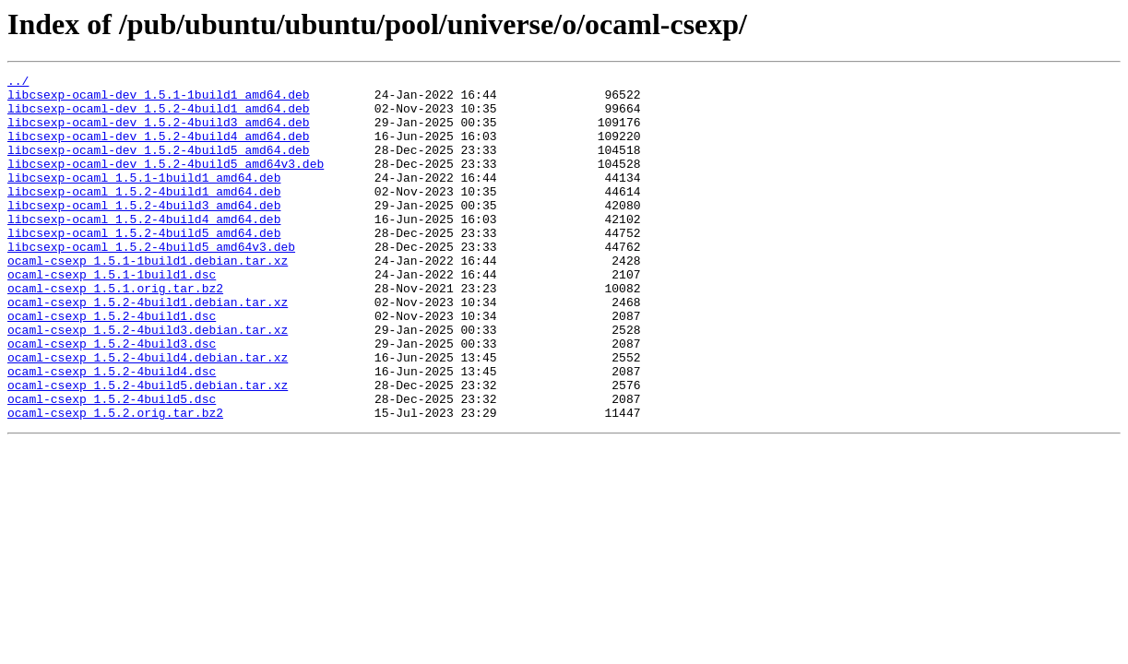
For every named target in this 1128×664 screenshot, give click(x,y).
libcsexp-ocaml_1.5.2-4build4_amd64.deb (143, 249)
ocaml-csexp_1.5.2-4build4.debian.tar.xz (147, 415)
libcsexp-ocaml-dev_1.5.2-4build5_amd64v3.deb (165, 182)
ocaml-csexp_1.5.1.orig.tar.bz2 (115, 332)
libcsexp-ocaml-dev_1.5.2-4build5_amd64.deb (158, 166)
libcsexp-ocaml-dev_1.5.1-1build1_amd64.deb (158, 99)
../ (18, 83)
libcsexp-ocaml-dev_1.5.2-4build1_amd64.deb (158, 116)
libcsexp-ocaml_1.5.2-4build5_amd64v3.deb (151, 282)
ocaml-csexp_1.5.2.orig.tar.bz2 (115, 481)
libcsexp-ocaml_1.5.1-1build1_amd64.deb (143, 199)
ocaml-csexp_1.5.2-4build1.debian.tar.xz (147, 348)
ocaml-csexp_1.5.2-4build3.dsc (111, 398)
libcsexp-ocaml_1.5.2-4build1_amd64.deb (143, 216)
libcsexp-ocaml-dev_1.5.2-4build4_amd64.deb (158, 149)
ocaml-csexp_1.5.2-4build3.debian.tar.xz (147, 382)
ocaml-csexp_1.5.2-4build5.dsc (111, 464)
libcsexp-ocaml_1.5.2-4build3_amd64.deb (143, 232)
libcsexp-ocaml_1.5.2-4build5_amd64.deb (143, 265)
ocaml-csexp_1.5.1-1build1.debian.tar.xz (147, 298)
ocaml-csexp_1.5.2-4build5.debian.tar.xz (147, 448)
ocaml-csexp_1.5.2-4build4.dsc (111, 431)
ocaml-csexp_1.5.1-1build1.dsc (111, 315)
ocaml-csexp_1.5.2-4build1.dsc (111, 365)
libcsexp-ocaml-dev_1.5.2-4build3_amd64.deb (158, 133)
